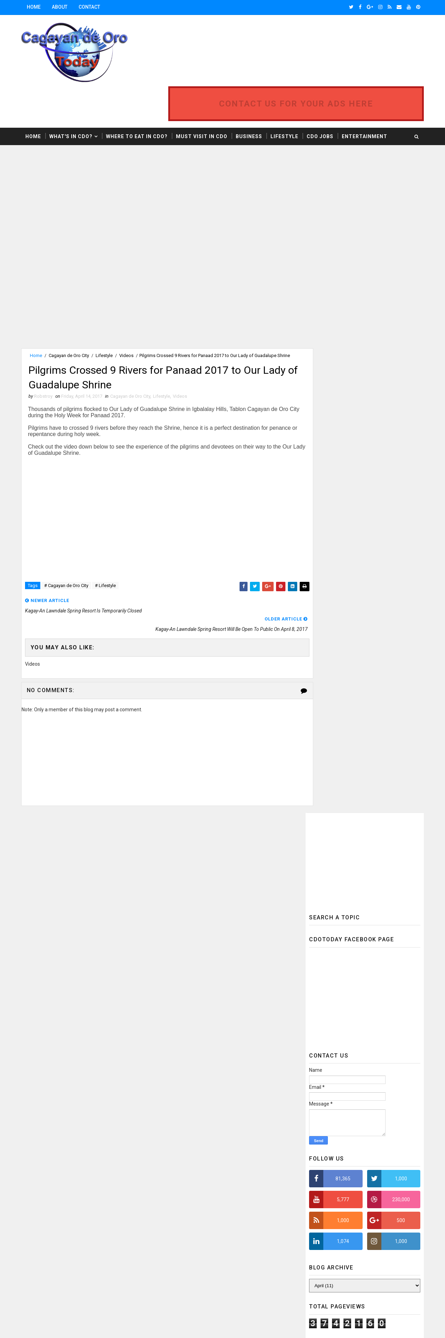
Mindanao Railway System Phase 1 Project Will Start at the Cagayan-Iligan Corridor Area (379, 665)
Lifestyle (286, 98)
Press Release (222, 1195)
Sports (167, 1231)
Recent (334, 807)
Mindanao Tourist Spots (185, 1146)
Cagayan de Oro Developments (191, 1012)
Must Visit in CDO (203, 98)
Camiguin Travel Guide (182, 1036)
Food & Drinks (212, 1085)
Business (250, 98)
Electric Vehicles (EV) (181, 1073)
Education (252, 1048)
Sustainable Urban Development (193, 1243)
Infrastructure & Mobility (240, 1109)
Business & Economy (181, 987)
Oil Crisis (230, 1170)
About (61, 7)
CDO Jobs (321, 98)
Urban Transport (177, 1280)
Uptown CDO (207, 1268)
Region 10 (201, 1219)
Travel (166, 1268)
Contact (91, 7)
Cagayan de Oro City (70, 317)
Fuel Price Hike (174, 1097)
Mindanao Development (184, 1134)
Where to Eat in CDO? (138, 98)
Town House (224, 1255)
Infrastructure (176, 1109)
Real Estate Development (233, 1207)
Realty (166, 1219)
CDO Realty (170, 1048)
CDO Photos (237, 1036)
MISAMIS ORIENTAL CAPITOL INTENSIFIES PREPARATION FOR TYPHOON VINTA (376, 750)
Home (35, 7)
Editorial (210, 1048)
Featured (393, 807)
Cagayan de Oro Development (189, 1000)
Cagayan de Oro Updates (184, 1024)
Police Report (174, 1195)
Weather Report (176, 1292)
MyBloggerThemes (138, 1326)
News (221, 1158)
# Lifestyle (106, 550)
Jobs (164, 1121)
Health (216, 1097)
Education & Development (186, 1061)
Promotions (172, 1207)
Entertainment (366, 98)
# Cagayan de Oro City (68, 550)
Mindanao (243, 1121)
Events (166, 1085)
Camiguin (238, 1024)
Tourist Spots (175, 1255)
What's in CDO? (72, 98)
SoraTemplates (65, 1326)
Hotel (248, 1097)
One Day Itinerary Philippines (189, 1182)
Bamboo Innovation (179, 975)
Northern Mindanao (180, 1170)
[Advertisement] (81, 163)
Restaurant (244, 1219)
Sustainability (211, 1231)
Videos (128, 317)
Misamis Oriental (177, 1158)
